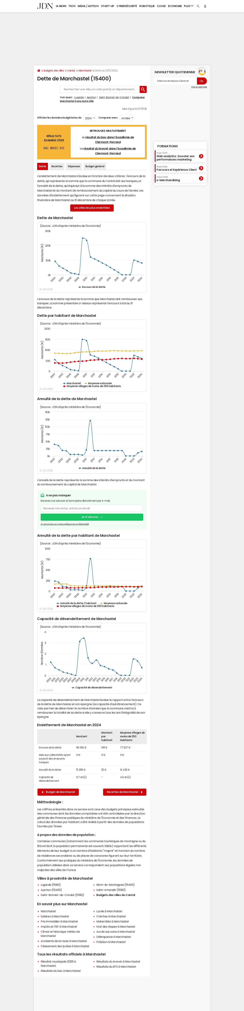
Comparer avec (108, 117)
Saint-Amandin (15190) (111, 889)
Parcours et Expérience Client (176, 168)
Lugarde (79, 97)
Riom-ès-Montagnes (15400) (115, 884)
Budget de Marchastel (58, 792)
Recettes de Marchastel (125, 792)
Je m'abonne (89, 517)
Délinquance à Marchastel (113, 936)
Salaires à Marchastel (55, 916)
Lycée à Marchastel (109, 911)
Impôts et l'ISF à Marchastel (59, 926)
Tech (71, 6)
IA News (61, 6)
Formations (167, 146)
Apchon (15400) (51, 889)
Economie (175, 6)
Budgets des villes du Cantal (115, 895)
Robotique (147, 6)
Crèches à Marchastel (111, 916)
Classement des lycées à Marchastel (65, 946)
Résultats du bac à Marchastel (60, 970)
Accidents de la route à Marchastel (64, 941)
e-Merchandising (168, 178)
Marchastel (85, 70)
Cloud (161, 6)
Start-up (107, 6)
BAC (46, 148)
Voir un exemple (199, 87)
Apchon (91, 97)
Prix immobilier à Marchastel (59, 921)
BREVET (54, 148)
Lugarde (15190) (51, 884)
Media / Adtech (88, 6)
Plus (188, 5)
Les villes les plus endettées (92, 208)
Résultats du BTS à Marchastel (116, 966)
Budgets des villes (54, 70)
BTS (62, 148)
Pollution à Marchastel (110, 941)
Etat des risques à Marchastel (115, 926)
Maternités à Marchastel (112, 921)
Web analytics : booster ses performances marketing (175, 156)
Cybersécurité (127, 6)
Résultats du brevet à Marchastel (118, 961)
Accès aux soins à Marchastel (115, 931)
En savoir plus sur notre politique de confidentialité (65, 524)
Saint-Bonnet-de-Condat (114, 97)
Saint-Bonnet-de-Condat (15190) (62, 895)
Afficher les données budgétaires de (59, 117)
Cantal (71, 70)
